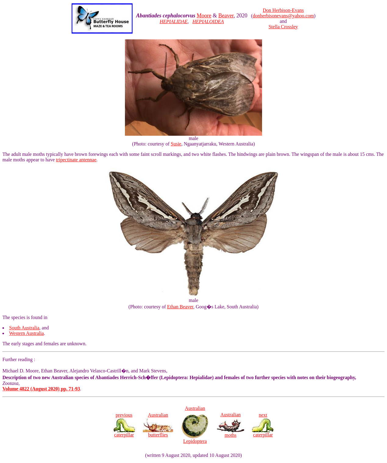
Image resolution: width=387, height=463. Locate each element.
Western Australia (26, 333)
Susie (176, 143)
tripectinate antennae (76, 159)
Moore (204, 16)
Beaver (226, 16)
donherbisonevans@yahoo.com (283, 15)
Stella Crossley (283, 26)
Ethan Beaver (180, 306)
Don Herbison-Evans (283, 10)
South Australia (24, 327)
